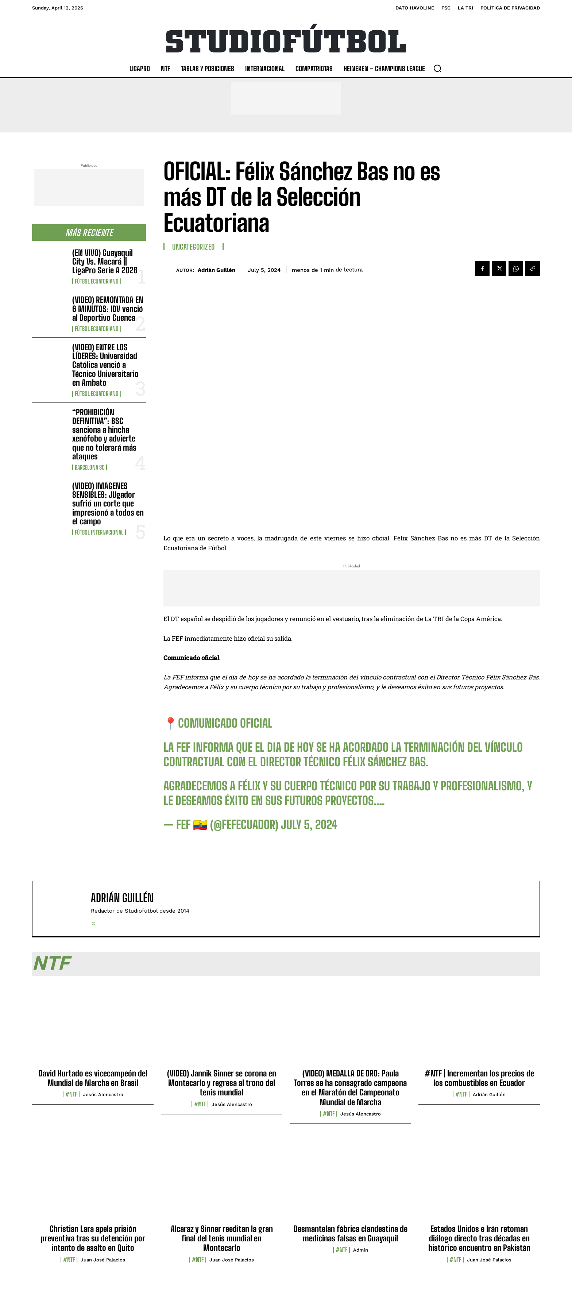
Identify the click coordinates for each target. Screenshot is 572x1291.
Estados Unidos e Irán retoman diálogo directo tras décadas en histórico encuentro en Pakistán (479, 1238)
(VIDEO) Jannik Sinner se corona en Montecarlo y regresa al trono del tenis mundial (221, 1083)
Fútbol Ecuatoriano (97, 281)
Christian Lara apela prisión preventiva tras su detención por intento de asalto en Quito (92, 1238)
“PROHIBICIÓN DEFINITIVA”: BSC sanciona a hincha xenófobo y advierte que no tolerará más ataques (104, 434)
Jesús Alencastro (103, 1094)
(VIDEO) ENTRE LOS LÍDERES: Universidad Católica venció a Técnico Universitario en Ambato (105, 365)
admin (360, 1250)
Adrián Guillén (216, 270)
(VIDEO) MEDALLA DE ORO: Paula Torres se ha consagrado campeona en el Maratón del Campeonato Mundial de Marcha (350, 1087)
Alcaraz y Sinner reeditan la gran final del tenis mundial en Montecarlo (222, 1238)
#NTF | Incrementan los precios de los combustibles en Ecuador (479, 1078)
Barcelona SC (89, 467)
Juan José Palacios (103, 1260)
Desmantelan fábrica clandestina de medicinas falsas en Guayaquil (350, 1233)
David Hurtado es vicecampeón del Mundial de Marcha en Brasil (93, 1078)
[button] (437, 68)
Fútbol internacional (99, 532)
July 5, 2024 (309, 825)
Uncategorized (193, 246)
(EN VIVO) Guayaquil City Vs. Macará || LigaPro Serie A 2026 (105, 261)
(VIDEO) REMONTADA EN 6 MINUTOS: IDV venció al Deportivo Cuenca (107, 308)
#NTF (71, 1094)
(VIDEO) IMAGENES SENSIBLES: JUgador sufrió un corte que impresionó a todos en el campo (108, 503)
